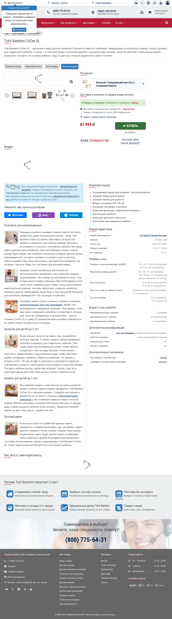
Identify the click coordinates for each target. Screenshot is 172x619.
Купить (130, 126)
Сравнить (130, 132)
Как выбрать (69, 22)
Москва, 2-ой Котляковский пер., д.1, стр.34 (27, 582)
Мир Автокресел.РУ (68, 604)
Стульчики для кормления (71, 574)
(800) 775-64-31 (61, 10)
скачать (163, 357)
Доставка (90, 22)
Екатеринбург (107, 569)
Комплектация (13, 66)
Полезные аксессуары (69, 600)
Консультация (70, 66)
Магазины (48, 22)
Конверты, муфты (67, 595)
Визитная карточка (16, 577)
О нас (120, 22)
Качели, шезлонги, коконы (71, 578)
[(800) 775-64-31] (48, 12)
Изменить (19, 29)
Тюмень (104, 582)
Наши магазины (103, 3)
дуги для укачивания (125, 333)
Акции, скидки (65, 561)
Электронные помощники (70, 591)
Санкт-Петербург (108, 565)
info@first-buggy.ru (16, 572)
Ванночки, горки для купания (72, 587)
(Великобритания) (153, 235)
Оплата (106, 22)
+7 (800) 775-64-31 (16, 561)
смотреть (162, 362)
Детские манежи (66, 582)
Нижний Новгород (109, 578)
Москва (104, 561)
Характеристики (33, 66)
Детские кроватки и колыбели (72, 569)
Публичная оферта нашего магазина (100, 615)
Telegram (12, 566)
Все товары (65, 554)
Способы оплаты (137, 578)
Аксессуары (52, 66)
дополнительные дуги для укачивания (41, 304)
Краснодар (106, 574)
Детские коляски (66, 565)
